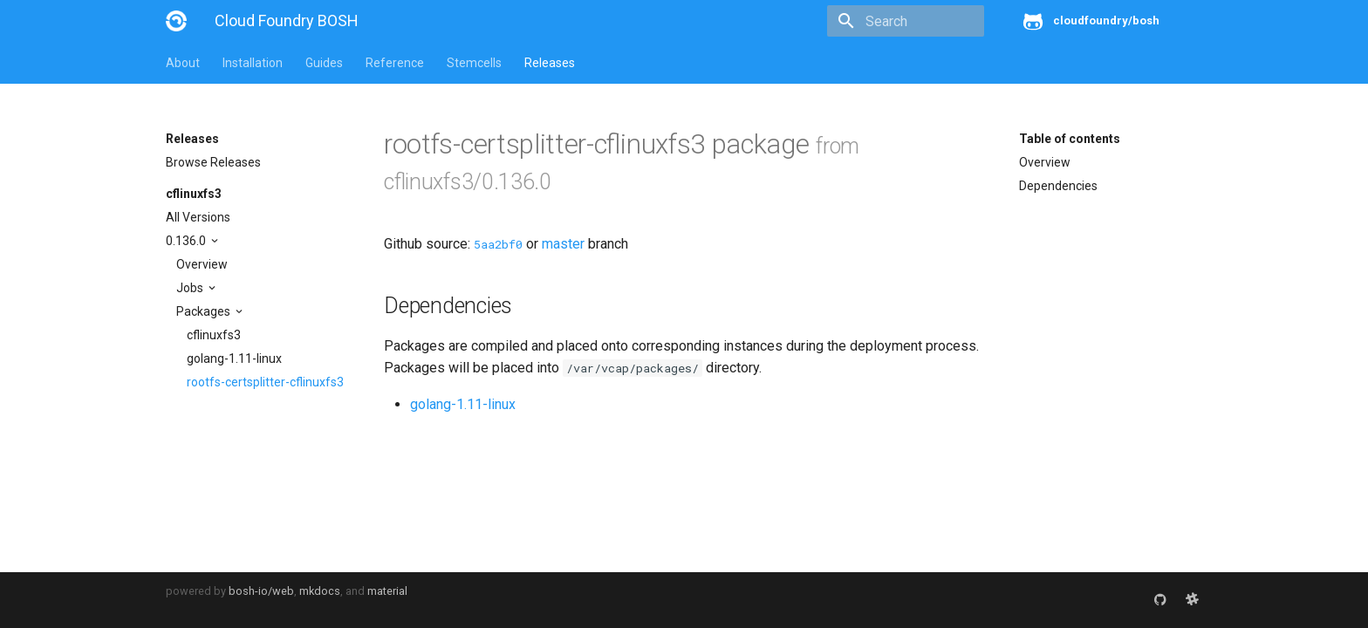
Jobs (191, 288)
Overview (202, 264)
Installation (252, 63)
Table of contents (1069, 139)
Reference (395, 63)
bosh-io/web (261, 590)
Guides (324, 63)
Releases (549, 63)
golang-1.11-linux (234, 358)
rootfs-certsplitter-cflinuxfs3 (265, 382)
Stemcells (474, 63)
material (387, 590)
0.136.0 (187, 241)
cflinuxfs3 (194, 194)
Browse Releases (213, 162)
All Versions (198, 217)
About (183, 63)
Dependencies (1058, 186)
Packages (204, 311)
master (563, 244)
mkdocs (319, 590)
